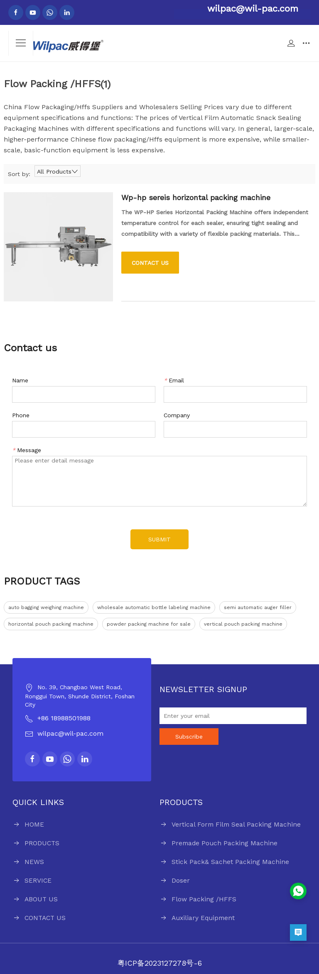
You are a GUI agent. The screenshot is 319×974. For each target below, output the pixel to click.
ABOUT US (41, 899)
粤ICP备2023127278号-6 (160, 963)
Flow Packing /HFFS (204, 899)
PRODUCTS (42, 843)
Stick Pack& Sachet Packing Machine (230, 862)
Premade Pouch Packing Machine (224, 843)
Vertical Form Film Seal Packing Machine (236, 824)
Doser (181, 880)
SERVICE (38, 880)
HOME (34, 824)
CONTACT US (45, 918)
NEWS (34, 862)
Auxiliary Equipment (203, 918)
